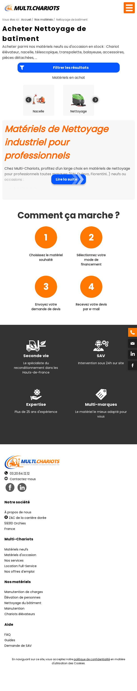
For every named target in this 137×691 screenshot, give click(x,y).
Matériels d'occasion (20, 555)
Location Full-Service (20, 566)
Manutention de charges (23, 592)
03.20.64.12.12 (17, 473)
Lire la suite (66, 179)
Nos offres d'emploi (19, 571)
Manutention (14, 608)
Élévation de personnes (22, 597)
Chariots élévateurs (19, 614)
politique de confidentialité (92, 659)
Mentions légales (72, 678)
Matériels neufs (16, 549)
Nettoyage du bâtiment (22, 603)
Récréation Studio (107, 678)
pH (71, 682)
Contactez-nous (20, 479)
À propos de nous (17, 512)
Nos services (14, 560)
